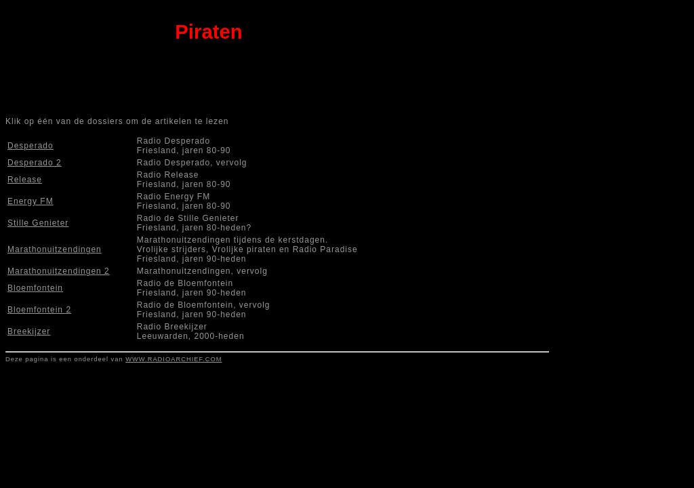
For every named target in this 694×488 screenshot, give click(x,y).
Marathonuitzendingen (54, 249)
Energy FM (30, 201)
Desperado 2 (34, 162)
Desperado (30, 145)
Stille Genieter (37, 223)
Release (24, 179)
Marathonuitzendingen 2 (58, 271)
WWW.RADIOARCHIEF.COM (173, 359)
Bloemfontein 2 (39, 309)
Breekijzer (28, 331)
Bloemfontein (35, 288)
